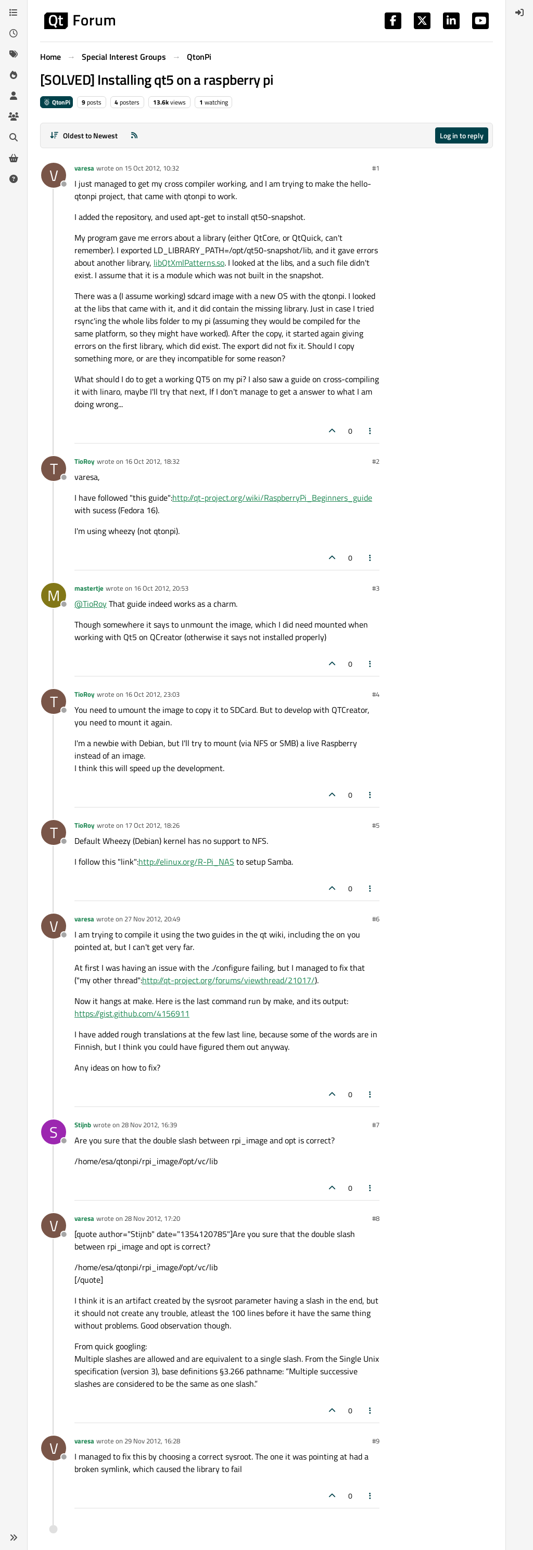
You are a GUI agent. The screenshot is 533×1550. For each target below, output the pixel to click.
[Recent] (13, 33)
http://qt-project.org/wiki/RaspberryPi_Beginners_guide (272, 497)
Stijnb (82, 1124)
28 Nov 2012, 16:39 (149, 1124)
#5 (375, 825)
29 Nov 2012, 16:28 (152, 1441)
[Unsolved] (13, 179)
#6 (375, 919)
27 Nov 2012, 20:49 (152, 919)
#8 (375, 1218)
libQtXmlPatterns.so (189, 262)
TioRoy (84, 461)
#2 (375, 461)
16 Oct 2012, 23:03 (152, 694)
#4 (375, 694)
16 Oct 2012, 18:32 (152, 461)
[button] (13, 1537)
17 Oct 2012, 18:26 (152, 825)
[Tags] (13, 54)
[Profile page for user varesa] (53, 175)
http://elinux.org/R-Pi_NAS (186, 861)
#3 (375, 588)
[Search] (13, 137)
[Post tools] (370, 431)
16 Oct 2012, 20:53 (161, 588)
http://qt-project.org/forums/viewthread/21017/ (228, 980)
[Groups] (13, 116)
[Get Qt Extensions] (13, 158)
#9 (375, 1441)
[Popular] (13, 75)
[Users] (13, 95)
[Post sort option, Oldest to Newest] (83, 135)
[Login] (519, 12)
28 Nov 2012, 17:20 (152, 1218)
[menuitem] (519, 12)
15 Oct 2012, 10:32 (151, 168)
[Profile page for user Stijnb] (53, 1131)
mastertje (89, 588)
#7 (375, 1124)
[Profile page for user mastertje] (53, 595)
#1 (375, 168)
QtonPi (56, 102)
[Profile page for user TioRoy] (53, 468)
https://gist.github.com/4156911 (131, 1013)
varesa (84, 168)
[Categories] (13, 12)
